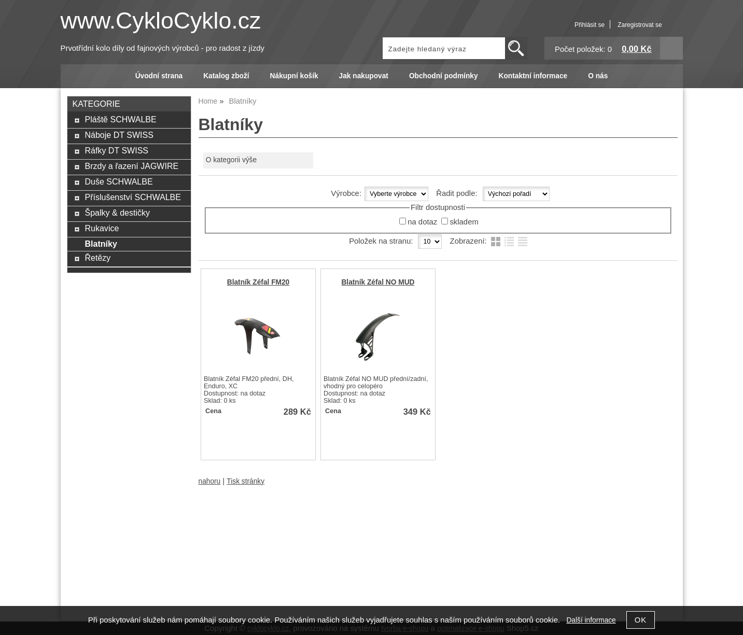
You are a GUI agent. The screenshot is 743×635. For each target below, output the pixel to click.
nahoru (210, 481)
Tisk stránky (245, 481)
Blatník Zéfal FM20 (258, 282)
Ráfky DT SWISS (116, 150)
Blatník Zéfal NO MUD (377, 282)
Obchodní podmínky (443, 76)
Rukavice (102, 228)
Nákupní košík (294, 76)
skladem (464, 222)
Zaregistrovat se (640, 25)
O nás (598, 76)
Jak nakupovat (363, 76)
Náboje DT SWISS (119, 134)
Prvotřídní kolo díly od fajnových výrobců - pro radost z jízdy (163, 48)
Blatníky (101, 243)
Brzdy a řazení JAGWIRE (131, 166)
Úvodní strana (159, 76)
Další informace (590, 620)
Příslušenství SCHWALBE (132, 197)
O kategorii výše (231, 160)
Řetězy (97, 257)
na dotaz (422, 222)
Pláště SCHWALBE (120, 119)
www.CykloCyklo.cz (161, 20)
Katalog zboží (226, 76)
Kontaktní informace (533, 76)
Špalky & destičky (117, 212)
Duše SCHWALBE (118, 181)
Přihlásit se (589, 25)
